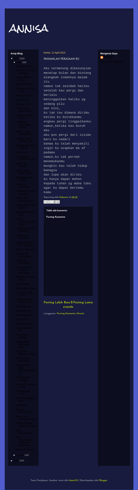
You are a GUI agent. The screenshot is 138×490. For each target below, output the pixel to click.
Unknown (108, 57)
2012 (16, 461)
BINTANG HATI (24, 315)
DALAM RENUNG (25, 250)
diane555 (73, 480)
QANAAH (21, 405)
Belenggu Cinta (24, 95)
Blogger (103, 480)
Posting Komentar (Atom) (70, 313)
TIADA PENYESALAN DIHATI (25, 222)
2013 (16, 59)
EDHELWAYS (23, 284)
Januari (21, 455)
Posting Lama (83, 302)
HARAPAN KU (23, 311)
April (19, 62)
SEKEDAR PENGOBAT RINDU (23, 125)
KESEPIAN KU (23, 307)
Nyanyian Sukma (24, 66)
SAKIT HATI (22, 152)
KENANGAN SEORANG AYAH (23, 344)
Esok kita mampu (25, 450)
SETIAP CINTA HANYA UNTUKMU (23, 270)
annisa (29, 28)
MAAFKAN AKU (24, 324)
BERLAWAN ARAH (26, 289)
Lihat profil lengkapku (111, 62)
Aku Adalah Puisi (24, 84)
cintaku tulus (22, 100)
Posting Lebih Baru (57, 302)
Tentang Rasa (23, 104)
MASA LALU (22, 320)
